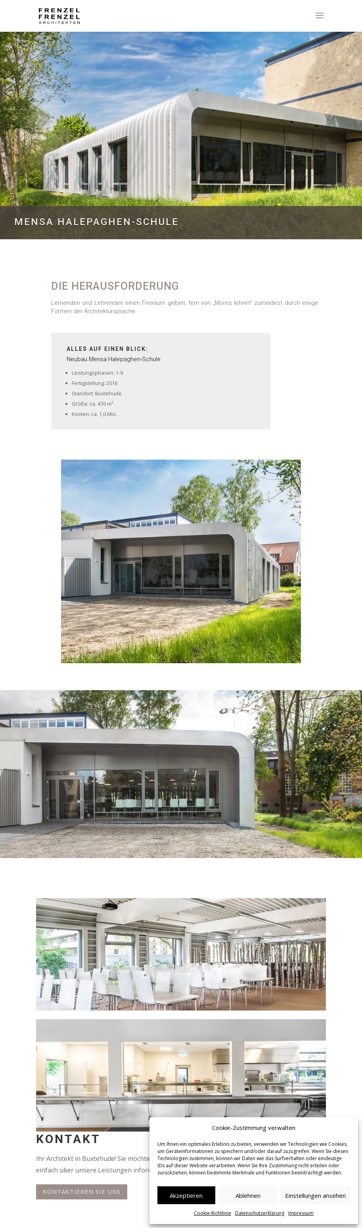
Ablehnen (248, 1195)
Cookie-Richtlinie (212, 1213)
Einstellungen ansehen (315, 1195)
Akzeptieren (186, 1195)
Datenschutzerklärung (259, 1213)
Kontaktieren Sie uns (82, 1191)
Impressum (301, 1213)
